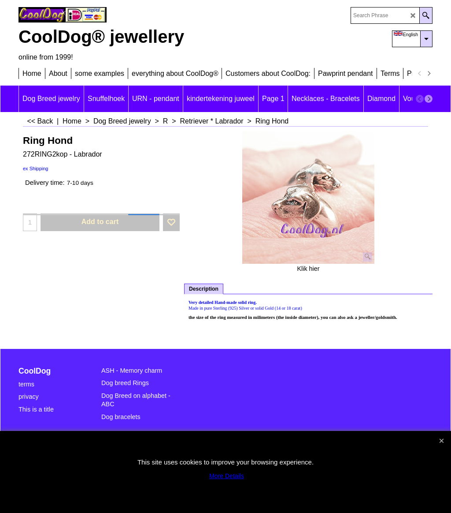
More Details (226, 475)
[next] (429, 74)
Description (203, 289)
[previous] (420, 74)
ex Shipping (35, 168)
